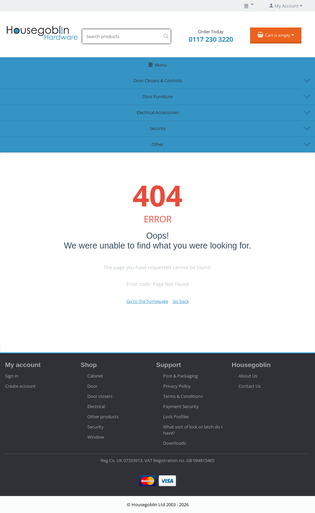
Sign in (11, 376)
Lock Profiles (176, 417)
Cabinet (95, 376)
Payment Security (181, 406)
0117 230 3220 (211, 39)
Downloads (174, 443)
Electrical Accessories (157, 112)
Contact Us (250, 386)
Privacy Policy (177, 386)
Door (92, 386)
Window (95, 437)
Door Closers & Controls (158, 80)
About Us (248, 376)
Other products (103, 417)
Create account (20, 386)
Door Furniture (157, 96)
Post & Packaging (180, 376)
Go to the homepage (147, 301)
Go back (181, 301)
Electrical (96, 406)
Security (158, 128)
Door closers (99, 396)
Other (157, 144)
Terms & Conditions (183, 396)
